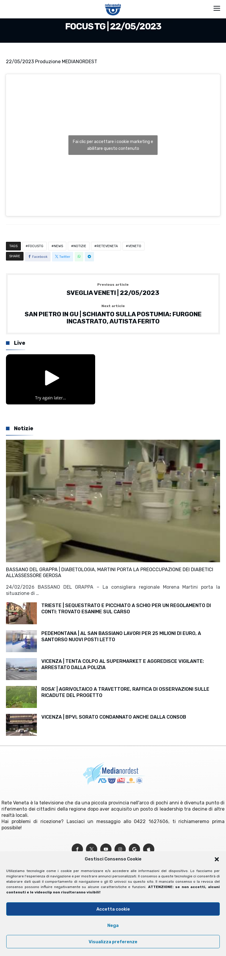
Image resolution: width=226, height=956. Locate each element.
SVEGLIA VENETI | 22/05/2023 (113, 289)
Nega (113, 925)
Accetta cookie (113, 909)
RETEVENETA (107, 246)
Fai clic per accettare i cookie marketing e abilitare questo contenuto (113, 145)
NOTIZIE (79, 246)
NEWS (58, 246)
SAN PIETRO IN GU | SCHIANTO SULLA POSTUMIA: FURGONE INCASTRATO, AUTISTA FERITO (113, 314)
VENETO (134, 246)
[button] (217, 859)
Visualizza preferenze (113, 941)
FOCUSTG (35, 246)
